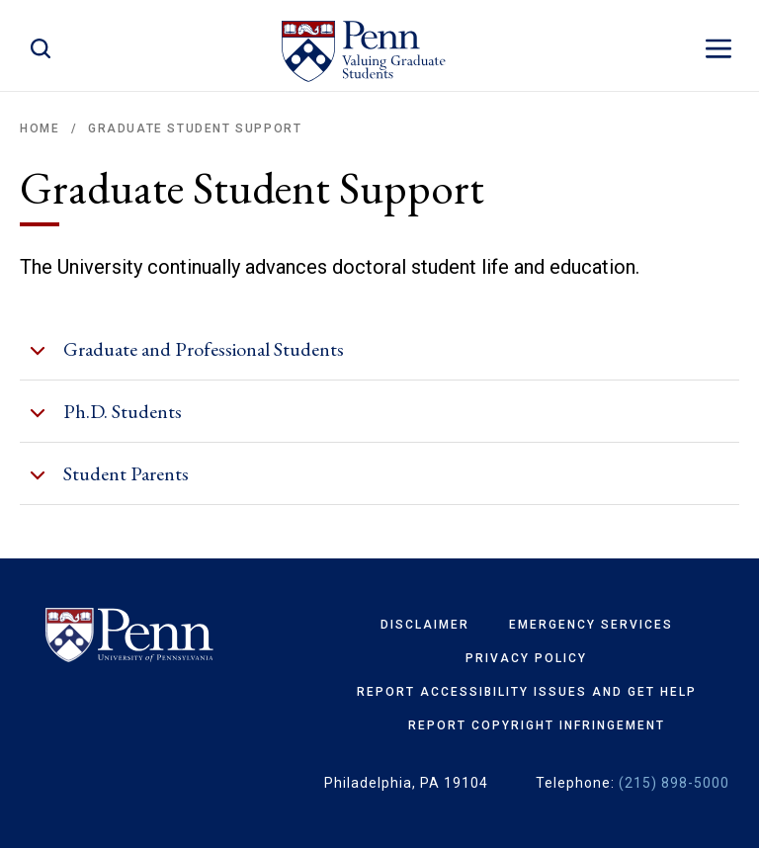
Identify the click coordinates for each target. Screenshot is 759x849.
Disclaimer (424, 625)
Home (39, 128)
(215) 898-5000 (674, 783)
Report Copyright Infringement (536, 725)
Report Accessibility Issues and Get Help (527, 692)
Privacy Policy (526, 658)
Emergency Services (591, 625)
